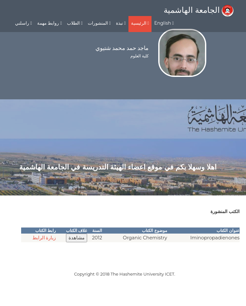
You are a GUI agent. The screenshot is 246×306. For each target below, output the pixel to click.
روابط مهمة (49, 23)
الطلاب (75, 23)
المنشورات (99, 23)
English (164, 23)
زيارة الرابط (44, 238)
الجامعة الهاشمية (199, 10)
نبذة (121, 23)
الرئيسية (140, 23)
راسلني (23, 23)
